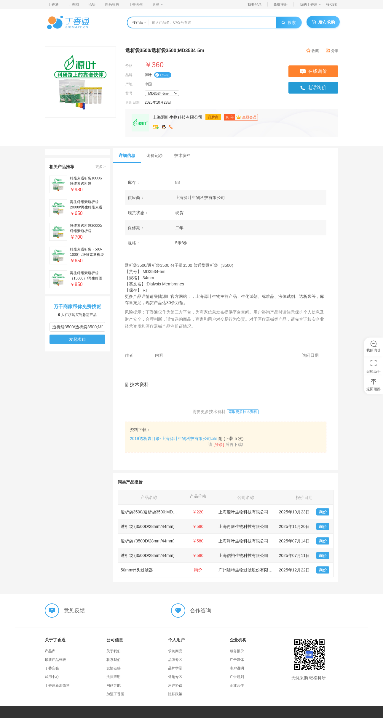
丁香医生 (136, 4)
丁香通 (53, 4)
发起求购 (77, 339)
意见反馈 (74, 610)
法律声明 (113, 677)
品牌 (129, 75)
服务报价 (237, 651)
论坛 (91, 4)
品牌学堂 (175, 668)
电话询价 (313, 87)
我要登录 (255, 4)
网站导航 (113, 685)
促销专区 (175, 677)
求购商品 (175, 651)
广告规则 (237, 677)
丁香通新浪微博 (57, 685)
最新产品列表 (55, 660)
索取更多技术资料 (243, 412)
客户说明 (237, 668)
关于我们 (113, 651)
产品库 (50, 651)
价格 (129, 66)
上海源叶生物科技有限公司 (177, 117)
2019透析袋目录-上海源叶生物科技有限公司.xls (173, 438)
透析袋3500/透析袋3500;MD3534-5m (155, 512)
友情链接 (113, 668)
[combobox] (162, 93)
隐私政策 (175, 694)
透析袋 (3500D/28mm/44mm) (148, 526)
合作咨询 (200, 610)
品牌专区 (175, 660)
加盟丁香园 (115, 694)
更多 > (100, 167)
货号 (129, 93)
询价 (323, 512)
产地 (129, 84)
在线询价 (313, 71)
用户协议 (175, 685)
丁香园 (73, 4)
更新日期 (132, 102)
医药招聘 (112, 4)
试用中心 (52, 677)
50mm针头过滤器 (137, 570)
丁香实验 (52, 668)
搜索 (289, 22)
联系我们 (113, 660)
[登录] (218, 444)
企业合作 (237, 685)
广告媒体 (237, 660)
